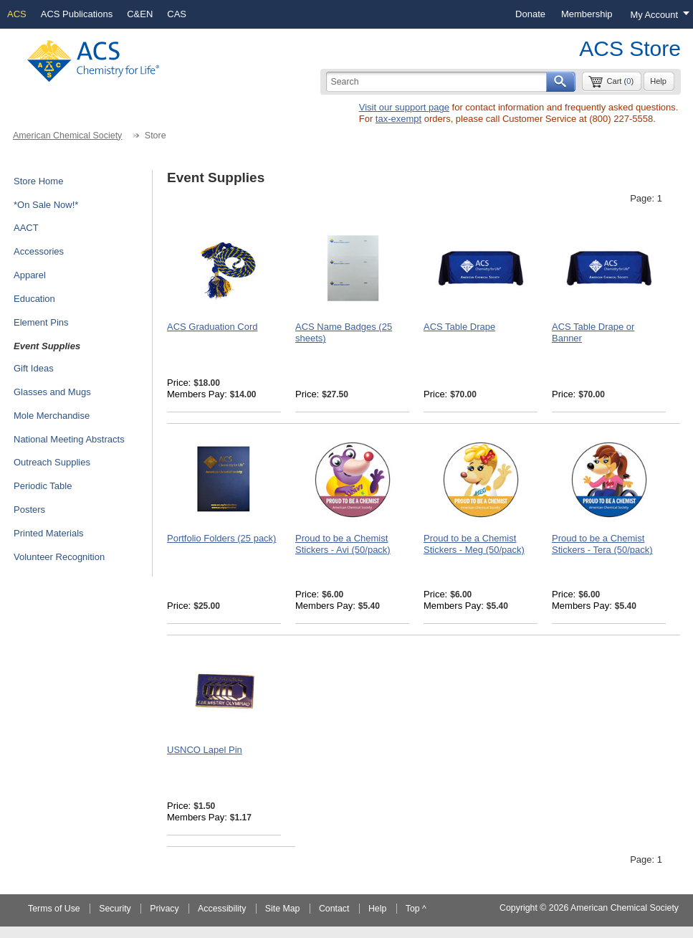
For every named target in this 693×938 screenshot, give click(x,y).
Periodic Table (43, 485)
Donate (530, 14)
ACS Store (630, 48)
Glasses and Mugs (52, 392)
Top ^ (416, 909)
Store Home (38, 181)
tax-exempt (398, 118)
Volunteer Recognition (59, 556)
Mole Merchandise (52, 415)
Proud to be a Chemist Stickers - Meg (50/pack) (474, 544)
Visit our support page (404, 107)
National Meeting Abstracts (69, 439)
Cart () (620, 81)
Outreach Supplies (52, 462)
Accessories (39, 251)
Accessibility (222, 909)
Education (34, 298)
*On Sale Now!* (46, 204)
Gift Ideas (34, 368)
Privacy (164, 909)
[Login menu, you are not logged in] (657, 14)
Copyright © (523, 908)
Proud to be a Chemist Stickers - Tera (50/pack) (602, 544)
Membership (587, 14)
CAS (176, 14)
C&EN (140, 14)
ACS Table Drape (459, 326)
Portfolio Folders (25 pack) (221, 538)
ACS (17, 14)
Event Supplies (47, 346)
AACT (26, 227)
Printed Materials (49, 533)
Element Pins (41, 322)
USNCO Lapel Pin (204, 749)
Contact (334, 909)
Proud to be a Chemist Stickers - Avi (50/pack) (343, 544)
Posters (29, 509)
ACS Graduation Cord (212, 326)
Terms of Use (54, 909)
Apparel (30, 275)
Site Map (282, 909)
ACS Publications (77, 14)
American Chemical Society (67, 136)
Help (658, 81)
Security (115, 909)
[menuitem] (530, 14)
